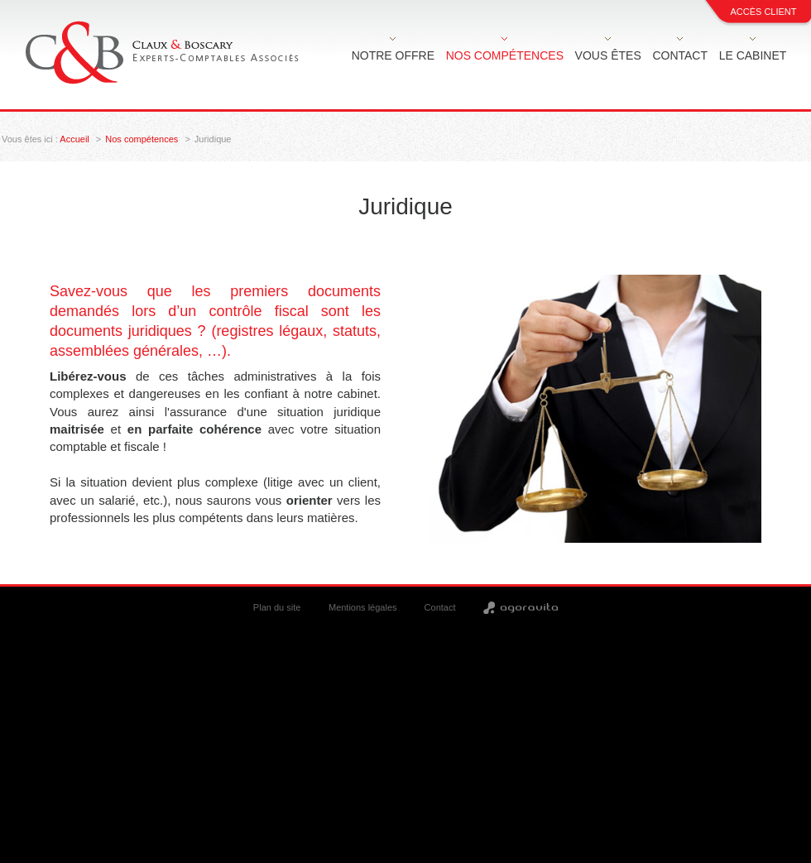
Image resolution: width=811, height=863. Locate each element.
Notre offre (393, 55)
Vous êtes (608, 55)
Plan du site (276, 607)
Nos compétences (505, 55)
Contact (680, 55)
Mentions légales (363, 607)
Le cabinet (753, 55)
